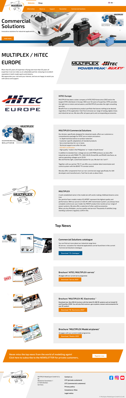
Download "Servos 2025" (70, 279)
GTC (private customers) (73, 380)
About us (42, 9)
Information (31, 9)
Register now (99, 356)
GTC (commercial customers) (75, 383)
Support (52, 9)
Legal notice (69, 393)
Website (31, 3)
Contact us (68, 377)
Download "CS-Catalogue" (70, 253)
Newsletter (63, 9)
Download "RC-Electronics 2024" (73, 310)
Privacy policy (70, 387)
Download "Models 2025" (70, 336)
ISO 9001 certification (67, 147)
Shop (40, 3)
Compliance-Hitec (71, 390)
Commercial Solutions (78, 9)
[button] (120, 28)
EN (110, 3)
